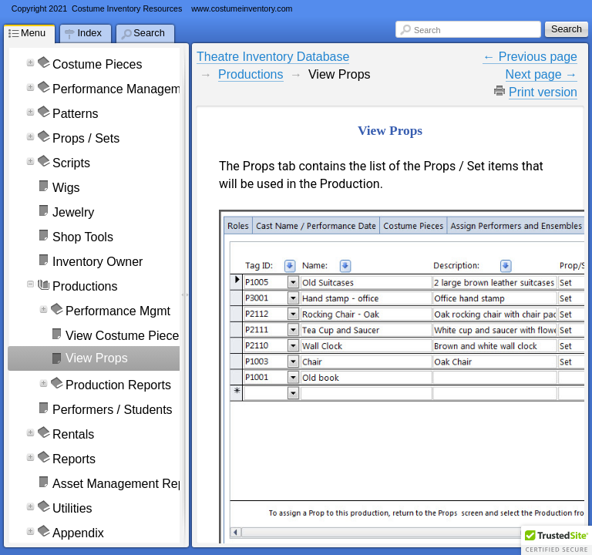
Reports (74, 459)
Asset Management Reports (128, 483)
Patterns (75, 113)
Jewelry (73, 212)
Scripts (71, 163)
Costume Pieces (97, 64)
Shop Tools (82, 237)
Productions (85, 286)
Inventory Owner (97, 261)
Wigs (66, 187)
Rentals (73, 434)
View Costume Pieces (125, 335)
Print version (543, 92)
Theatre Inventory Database (273, 56)
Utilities (72, 508)
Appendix (78, 533)
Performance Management (125, 89)
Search (427, 30)
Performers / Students (112, 409)
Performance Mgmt (118, 311)
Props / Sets (85, 138)
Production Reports (118, 385)
